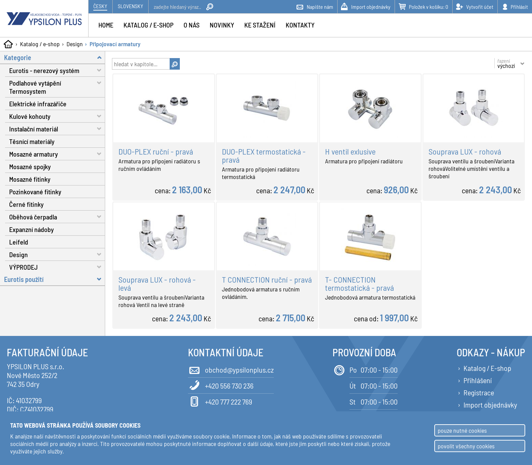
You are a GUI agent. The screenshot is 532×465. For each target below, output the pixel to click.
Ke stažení (260, 25)
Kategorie (54, 57)
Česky (100, 6)
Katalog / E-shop (487, 367)
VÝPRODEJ (57, 267)
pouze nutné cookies (462, 430)
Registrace (478, 392)
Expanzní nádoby (31, 229)
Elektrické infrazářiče (37, 104)
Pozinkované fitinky (35, 191)
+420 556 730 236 (220, 385)
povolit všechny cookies (466, 446)
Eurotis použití (54, 279)
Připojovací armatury (115, 44)
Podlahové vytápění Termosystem (57, 86)
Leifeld (18, 242)
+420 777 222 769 (220, 401)
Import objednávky (490, 404)
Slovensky (130, 6)
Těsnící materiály (32, 141)
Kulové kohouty (57, 116)
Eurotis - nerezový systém (57, 70)
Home (105, 25)
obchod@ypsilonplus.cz (231, 369)
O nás (192, 25)
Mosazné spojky (30, 166)
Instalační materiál (57, 129)
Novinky (222, 25)
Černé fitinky (26, 204)
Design (74, 44)
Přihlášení (477, 380)
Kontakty (300, 25)
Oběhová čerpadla (57, 216)
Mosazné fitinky (30, 179)
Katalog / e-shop (40, 44)
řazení (506, 63)
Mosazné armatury (57, 154)
